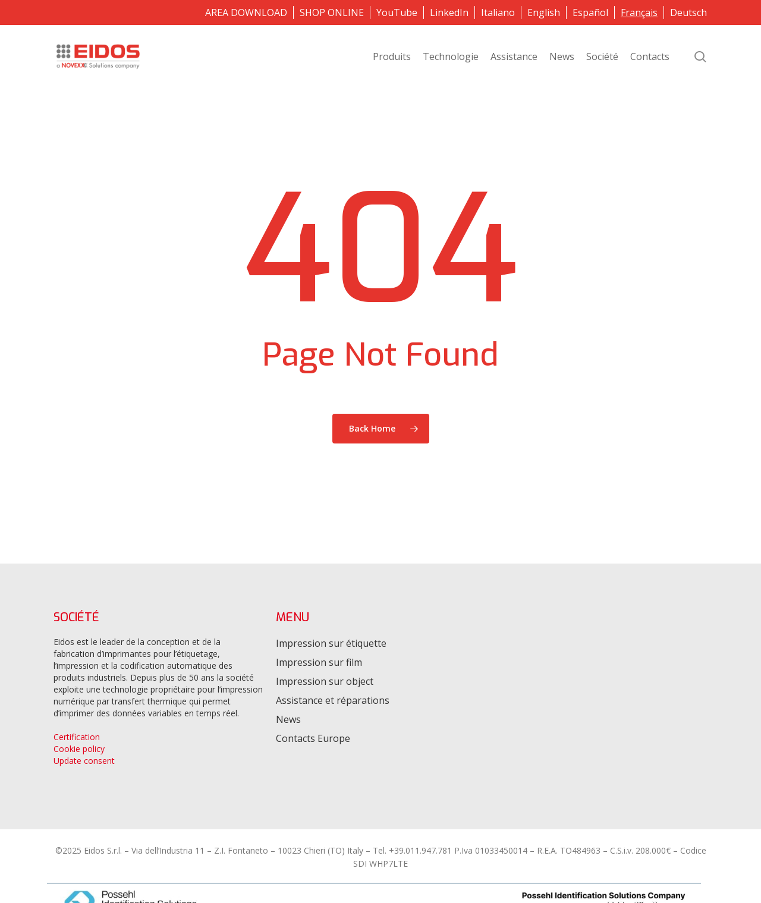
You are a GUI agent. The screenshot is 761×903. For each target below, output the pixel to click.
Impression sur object (324, 681)
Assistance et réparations (332, 700)
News (288, 719)
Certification (77, 736)
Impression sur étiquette (331, 643)
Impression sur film (319, 662)
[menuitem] (498, 12)
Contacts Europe (313, 738)
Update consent (84, 760)
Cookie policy (79, 748)
